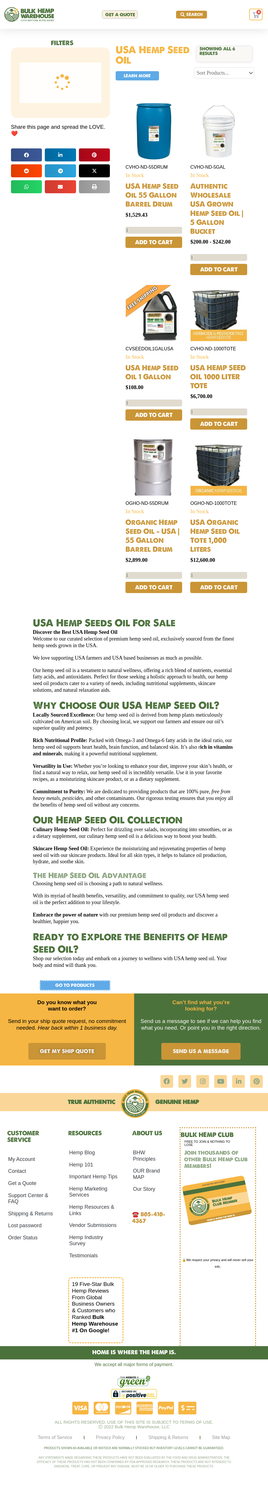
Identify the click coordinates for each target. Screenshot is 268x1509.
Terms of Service (55, 1437)
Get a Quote (22, 1184)
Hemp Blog (82, 1153)
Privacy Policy (110, 1437)
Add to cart (154, 242)
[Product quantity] (153, 230)
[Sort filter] (224, 72)
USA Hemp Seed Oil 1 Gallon (152, 372)
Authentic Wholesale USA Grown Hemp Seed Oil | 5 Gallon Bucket (216, 208)
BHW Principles (144, 1156)
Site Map (221, 1437)
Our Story (144, 1190)
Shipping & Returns (30, 1214)
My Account (21, 1159)
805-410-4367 (148, 1218)
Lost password (25, 1226)
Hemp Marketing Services (88, 1192)
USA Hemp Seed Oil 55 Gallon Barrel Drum (152, 195)
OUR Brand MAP (146, 1174)
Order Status (23, 1238)
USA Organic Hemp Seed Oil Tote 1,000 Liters (215, 537)
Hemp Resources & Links (91, 1211)
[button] (26, 154)
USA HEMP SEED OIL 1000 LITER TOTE (218, 377)
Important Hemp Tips (93, 1177)
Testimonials (83, 1256)
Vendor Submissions (93, 1226)
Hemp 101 (81, 1165)
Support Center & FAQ (28, 1199)
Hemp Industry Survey (86, 1241)
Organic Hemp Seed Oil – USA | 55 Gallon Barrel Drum (152, 537)
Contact (17, 1172)
